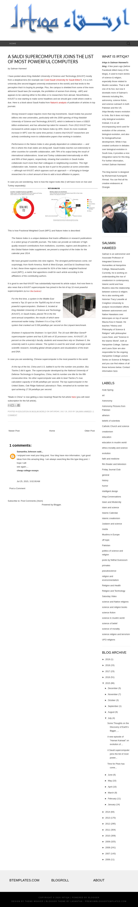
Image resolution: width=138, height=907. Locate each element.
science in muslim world (113, 618)
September (113, 706)
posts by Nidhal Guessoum (115, 560)
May (110, 780)
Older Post (90, 431)
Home (12, 43)
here (74, 397)
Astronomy (107, 400)
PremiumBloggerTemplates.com (106, 901)
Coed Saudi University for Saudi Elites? (62, 80)
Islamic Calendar (110, 513)
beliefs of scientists (111, 421)
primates (106, 565)
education (106, 437)
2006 (107, 859)
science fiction (109, 612)
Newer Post (14, 431)
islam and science (110, 507)
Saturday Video (109, 596)
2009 (107, 841)
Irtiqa (66, 897)
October (111, 700)
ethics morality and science (115, 448)
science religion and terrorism (116, 634)
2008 (107, 847)
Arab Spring (107, 390)
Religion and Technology (113, 591)
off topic (106, 540)
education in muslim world (32, 411)
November (113, 694)
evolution (106, 453)
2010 (107, 835)
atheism (106, 415)
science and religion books (114, 607)
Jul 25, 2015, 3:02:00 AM (28, 481)
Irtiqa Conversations (111, 496)
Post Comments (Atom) (32, 501)
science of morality (111, 629)
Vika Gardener (35, 291)
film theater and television (114, 464)
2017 (107, 671)
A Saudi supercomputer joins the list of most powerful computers (51, 59)
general (105, 475)
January (111, 804)
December (113, 688)
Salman (105, 254)
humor (105, 486)
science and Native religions (115, 601)
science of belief (109, 623)
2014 (107, 812)
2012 (107, 823)
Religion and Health (111, 585)
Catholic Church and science (115, 426)
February (112, 798)
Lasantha (76, 901)
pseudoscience (109, 571)
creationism (107, 431)
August (111, 712)
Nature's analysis (58, 102)
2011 (107, 830)
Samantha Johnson (27, 451)
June (110, 775)
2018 (107, 665)
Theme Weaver (34, 901)
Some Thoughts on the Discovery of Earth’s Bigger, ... (118, 727)
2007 (107, 853)
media (105, 529)
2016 (107, 677)
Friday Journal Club (111, 469)
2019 (107, 659)
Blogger (57, 504)
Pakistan (106, 545)
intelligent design (110, 491)
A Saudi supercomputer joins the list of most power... (118, 754)
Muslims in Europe (111, 534)
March (111, 792)
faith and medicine (111, 458)
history (105, 480)
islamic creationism (111, 518)
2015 (107, 683)
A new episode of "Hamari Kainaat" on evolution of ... (118, 740)
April (110, 786)
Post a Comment (17, 488)
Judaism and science (112, 523)
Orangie (106, 187)
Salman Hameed (84, 411)
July (110, 718)
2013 (107, 818)
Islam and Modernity (111, 502)
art (103, 395)
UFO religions (108, 639)
